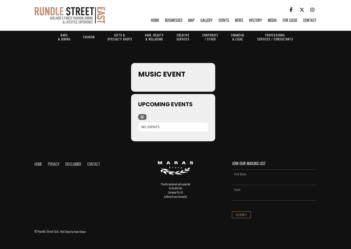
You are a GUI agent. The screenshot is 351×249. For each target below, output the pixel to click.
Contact (309, 20)
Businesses (173, 20)
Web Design (65, 231)
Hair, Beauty (154, 37)
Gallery (206, 20)
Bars (64, 37)
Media (272, 20)
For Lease (290, 20)
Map (191, 20)
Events (223, 20)
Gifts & (119, 37)
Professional (275, 37)
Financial (238, 37)
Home (155, 20)
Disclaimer (73, 164)
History (255, 20)
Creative (183, 37)
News (239, 20)
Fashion (89, 37)
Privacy (53, 164)
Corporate (210, 37)
